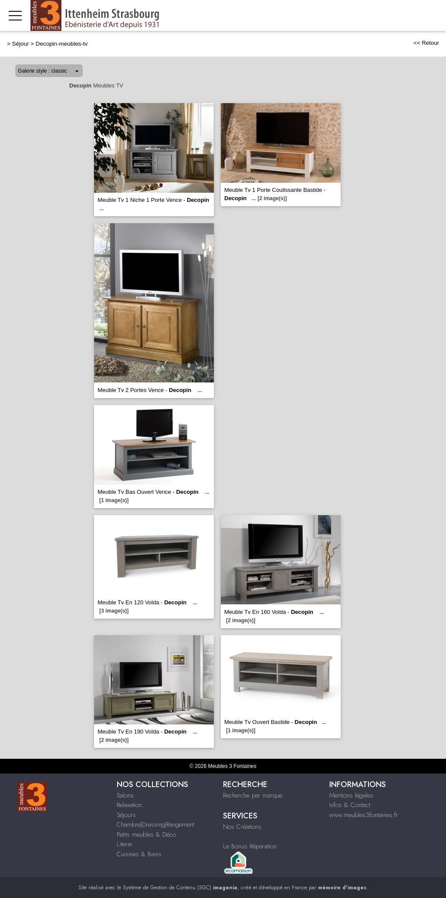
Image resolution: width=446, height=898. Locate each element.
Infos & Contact (349, 805)
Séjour (20, 43)
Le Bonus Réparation (250, 846)
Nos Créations (242, 826)
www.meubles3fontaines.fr (363, 815)
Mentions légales (351, 795)
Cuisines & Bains (139, 854)
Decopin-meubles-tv (62, 43)
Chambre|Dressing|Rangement (155, 824)
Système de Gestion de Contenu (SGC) (180, 887)
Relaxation (129, 805)
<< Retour (426, 43)
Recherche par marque (252, 795)
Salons (125, 795)
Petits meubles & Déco (146, 834)
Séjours (126, 815)
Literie (124, 844)
